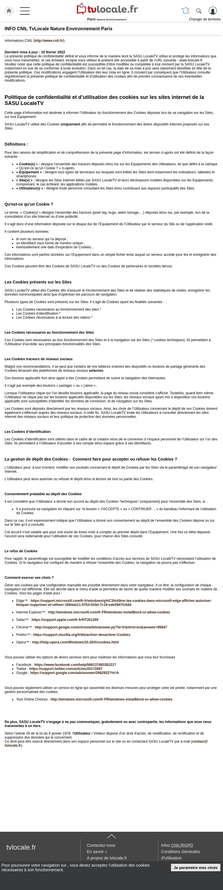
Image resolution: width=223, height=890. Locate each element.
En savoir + (97, 851)
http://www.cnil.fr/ (49, 41)
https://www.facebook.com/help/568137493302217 (75, 665)
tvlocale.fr (21, 847)
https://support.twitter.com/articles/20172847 (65, 669)
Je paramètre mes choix (196, 867)
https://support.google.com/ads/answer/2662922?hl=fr (74, 673)
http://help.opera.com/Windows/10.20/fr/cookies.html (75, 642)
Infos (177, 845)
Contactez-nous (101, 845)
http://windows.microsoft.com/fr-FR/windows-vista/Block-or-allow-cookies (109, 612)
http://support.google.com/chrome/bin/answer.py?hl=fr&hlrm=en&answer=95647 (101, 627)
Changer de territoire (205, 19)
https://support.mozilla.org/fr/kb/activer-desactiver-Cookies (82, 635)
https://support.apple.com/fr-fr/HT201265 (64, 620)
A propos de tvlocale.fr (107, 858)
